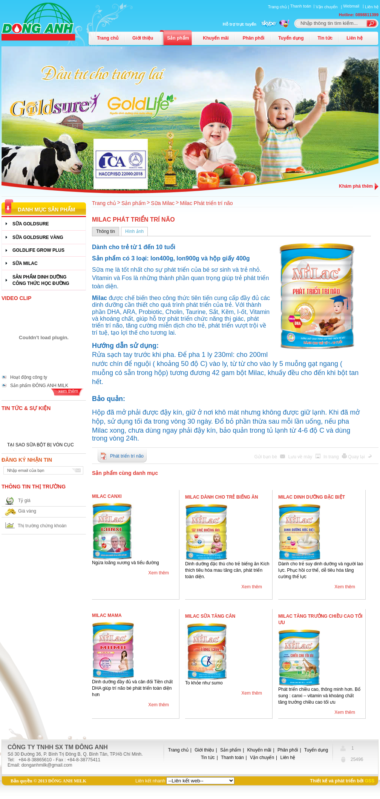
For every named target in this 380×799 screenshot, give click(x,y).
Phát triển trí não (127, 456)
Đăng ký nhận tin (27, 460)
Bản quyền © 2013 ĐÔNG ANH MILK (48, 781)
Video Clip (16, 298)
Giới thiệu (142, 38)
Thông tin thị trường (34, 487)
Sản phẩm (178, 38)
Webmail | (354, 6)
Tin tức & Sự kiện (26, 408)
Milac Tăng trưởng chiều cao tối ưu (320, 619)
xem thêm (68, 391)
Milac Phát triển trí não (206, 203)
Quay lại (357, 456)
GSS (369, 781)
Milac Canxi (107, 496)
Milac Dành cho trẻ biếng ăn (221, 497)
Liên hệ (371, 7)
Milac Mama (107, 615)
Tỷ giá (24, 500)
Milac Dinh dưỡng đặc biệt (311, 497)
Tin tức (324, 38)
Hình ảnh (134, 231)
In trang (331, 456)
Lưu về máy (301, 456)
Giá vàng (27, 511)
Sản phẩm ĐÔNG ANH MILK (39, 385)
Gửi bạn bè (266, 456)
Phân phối (254, 38)
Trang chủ (107, 38)
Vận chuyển (262, 757)
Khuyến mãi (215, 38)
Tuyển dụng (290, 38)
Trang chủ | (279, 7)
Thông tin (105, 231)
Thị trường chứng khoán (42, 525)
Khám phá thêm (356, 186)
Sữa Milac (163, 203)
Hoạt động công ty (28, 377)
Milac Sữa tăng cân (210, 616)
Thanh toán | (303, 6)
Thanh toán (232, 757)
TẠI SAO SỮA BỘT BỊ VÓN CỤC (40, 447)
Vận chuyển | (329, 7)
